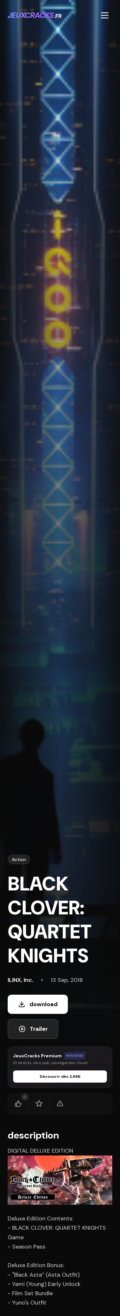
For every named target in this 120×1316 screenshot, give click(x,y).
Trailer (33, 1029)
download (38, 1004)
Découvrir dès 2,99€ (60, 1076)
